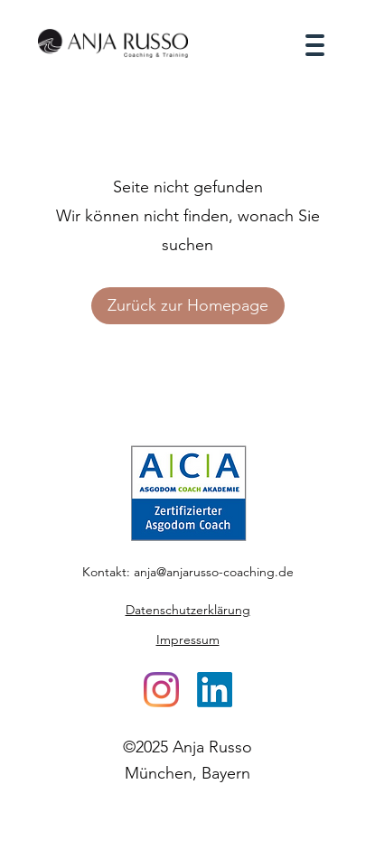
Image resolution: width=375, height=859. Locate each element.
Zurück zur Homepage (188, 305)
